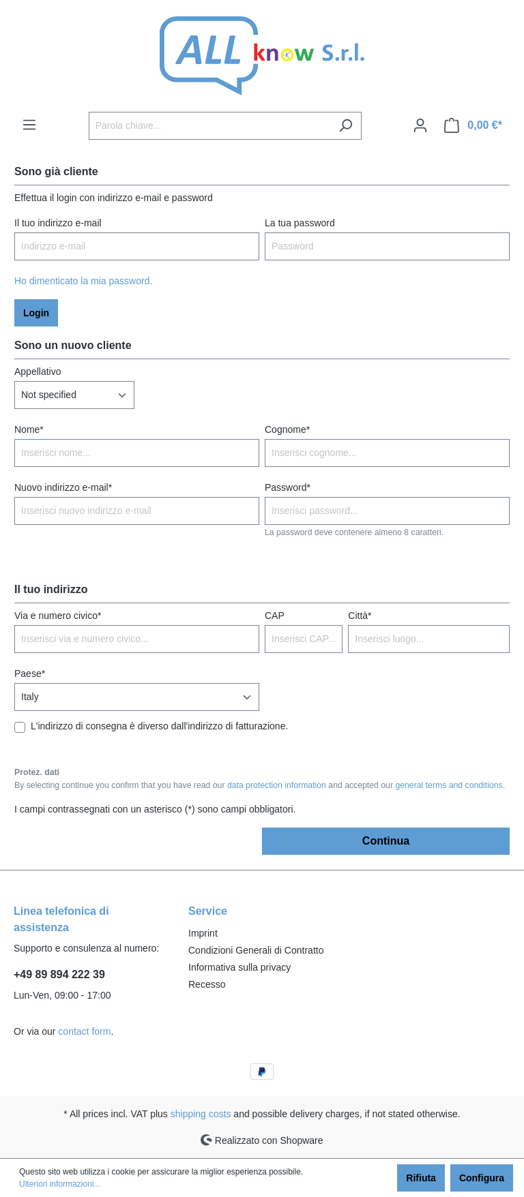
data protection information (276, 785)
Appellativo (37, 371)
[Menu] (29, 125)
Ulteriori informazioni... (59, 1184)
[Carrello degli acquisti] (473, 125)
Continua (385, 841)
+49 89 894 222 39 (59, 974)
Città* (359, 615)
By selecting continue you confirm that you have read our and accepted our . (259, 785)
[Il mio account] (420, 125)
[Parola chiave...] (209, 126)
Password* (287, 487)
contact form (84, 1031)
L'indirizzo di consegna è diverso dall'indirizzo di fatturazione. (159, 726)
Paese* (29, 673)
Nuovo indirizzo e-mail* (63, 487)
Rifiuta (421, 1177)
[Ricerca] (346, 126)
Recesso (206, 984)
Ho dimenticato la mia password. (83, 280)
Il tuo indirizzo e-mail (58, 222)
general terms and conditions (448, 785)
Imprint (203, 933)
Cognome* (287, 429)
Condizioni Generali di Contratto (255, 950)
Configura (481, 1177)
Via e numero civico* (57, 615)
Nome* (29, 429)
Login (36, 312)
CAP (275, 615)
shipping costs (201, 1113)
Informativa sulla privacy (239, 967)
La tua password (300, 222)
